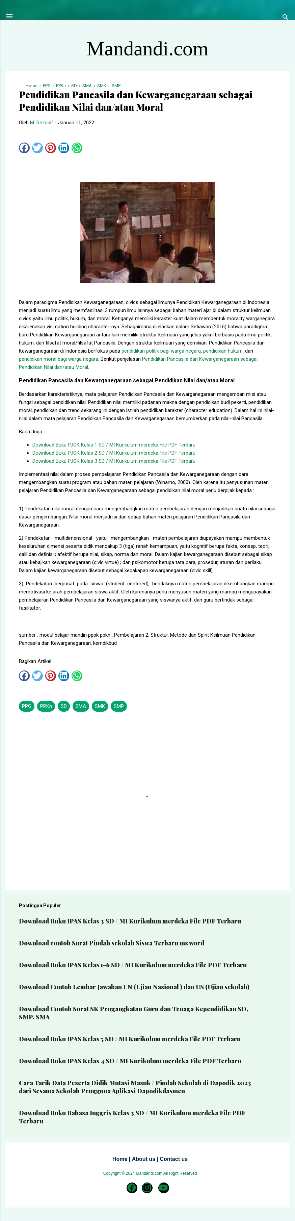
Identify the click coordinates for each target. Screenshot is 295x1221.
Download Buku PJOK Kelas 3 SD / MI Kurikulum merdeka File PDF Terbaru (113, 461)
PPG (26, 706)
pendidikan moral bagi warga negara (58, 359)
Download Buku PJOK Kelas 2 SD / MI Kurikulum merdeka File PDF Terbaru (113, 453)
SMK (100, 706)
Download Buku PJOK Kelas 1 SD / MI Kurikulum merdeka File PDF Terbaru (113, 445)
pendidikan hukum (223, 351)
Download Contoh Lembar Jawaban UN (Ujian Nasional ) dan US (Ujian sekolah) (134, 987)
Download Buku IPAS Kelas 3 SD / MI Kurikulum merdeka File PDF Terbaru (130, 921)
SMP (119, 706)
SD (64, 706)
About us (143, 1159)
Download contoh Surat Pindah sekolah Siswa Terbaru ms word (111, 943)
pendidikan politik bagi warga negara (161, 351)
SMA (81, 706)
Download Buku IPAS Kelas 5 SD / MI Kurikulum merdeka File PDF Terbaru (130, 1039)
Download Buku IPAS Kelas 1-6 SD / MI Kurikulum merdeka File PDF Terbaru (133, 965)
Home (119, 1159)
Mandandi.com (147, 48)
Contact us (174, 1159)
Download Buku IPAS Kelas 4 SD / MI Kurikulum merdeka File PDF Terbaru (130, 1061)
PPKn (46, 706)
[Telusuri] (285, 18)
